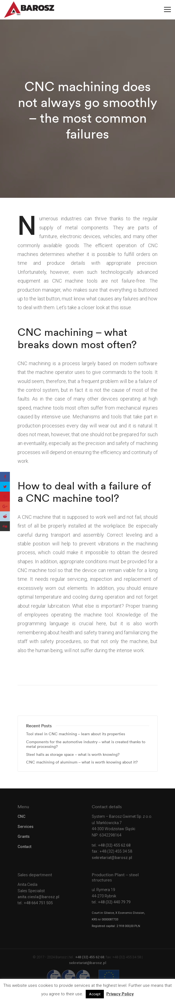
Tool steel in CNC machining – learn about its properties (75, 734)
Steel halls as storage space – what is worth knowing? (73, 754)
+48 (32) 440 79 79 (114, 902)
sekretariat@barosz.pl (112, 857)
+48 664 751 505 (38, 903)
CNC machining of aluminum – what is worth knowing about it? (82, 762)
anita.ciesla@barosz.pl (38, 897)
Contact (24, 846)
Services (26, 826)
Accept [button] (95, 994)
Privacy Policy (120, 993)
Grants (24, 836)
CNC (21, 816)
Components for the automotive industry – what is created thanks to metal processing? (85, 744)
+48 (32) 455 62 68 (114, 845)
